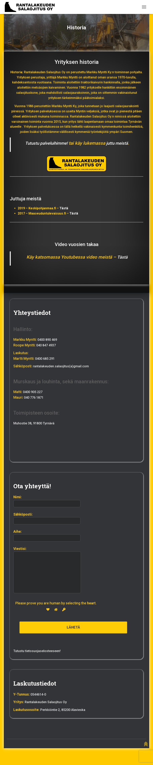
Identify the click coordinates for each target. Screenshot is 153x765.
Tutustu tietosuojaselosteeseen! (39, 651)
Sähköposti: (46, 518)
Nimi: (46, 501)
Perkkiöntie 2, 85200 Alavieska (64, 710)
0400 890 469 (48, 339)
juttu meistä (119, 143)
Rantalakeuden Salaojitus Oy (47, 702)
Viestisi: (47, 570)
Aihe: (46, 536)
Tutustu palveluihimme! (45, 143)
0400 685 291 (46, 358)
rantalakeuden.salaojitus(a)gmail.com (62, 366)
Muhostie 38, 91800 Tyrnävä (35, 423)
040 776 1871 (34, 397)
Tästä (64, 208)
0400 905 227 (33, 391)
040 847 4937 (47, 345)
